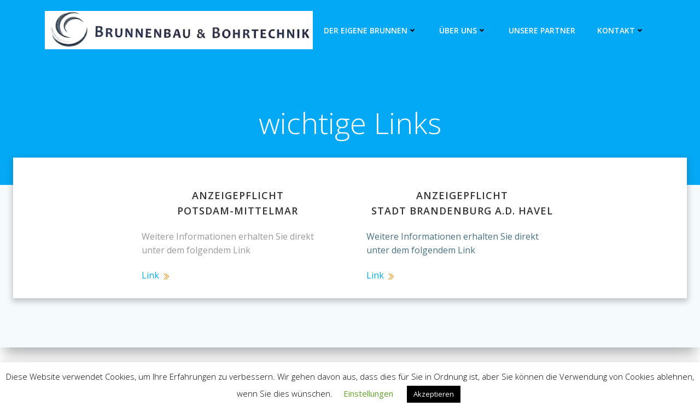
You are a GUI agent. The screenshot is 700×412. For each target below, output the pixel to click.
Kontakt (621, 30)
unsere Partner (542, 30)
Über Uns (463, 30)
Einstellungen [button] (368, 393)
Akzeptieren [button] (433, 394)
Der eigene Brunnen (370, 30)
